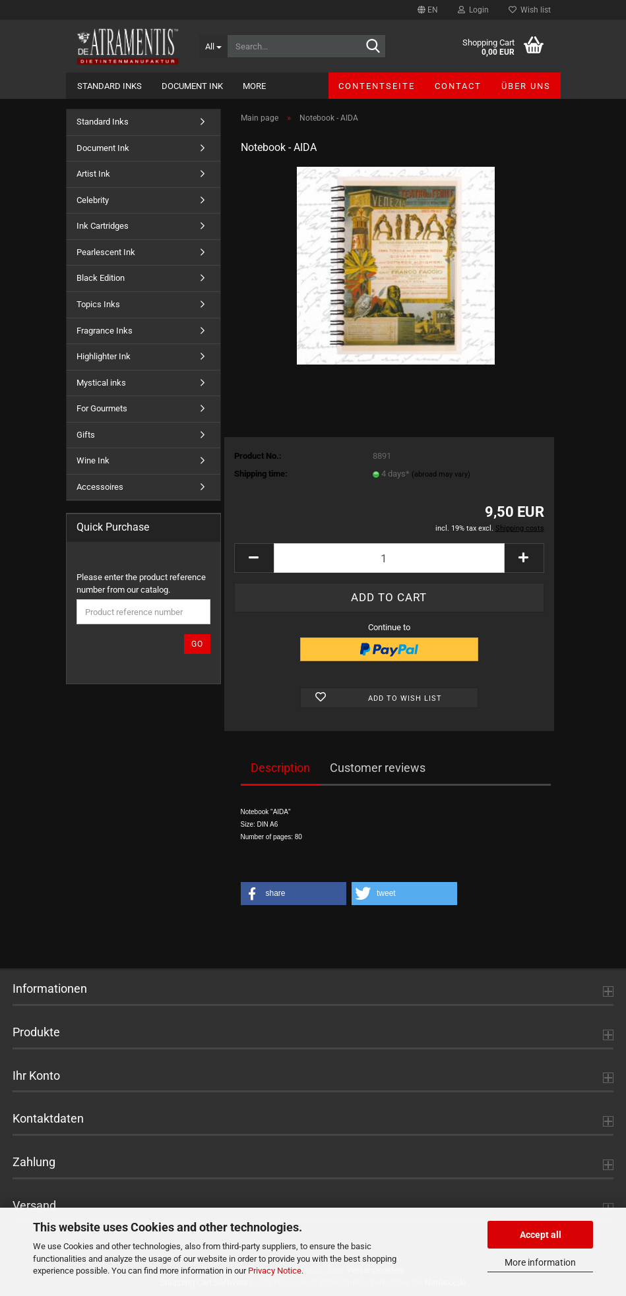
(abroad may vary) (441, 474)
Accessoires (100, 487)
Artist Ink (93, 174)
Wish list (530, 10)
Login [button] (473, 10)
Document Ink (192, 86)
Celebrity (93, 200)
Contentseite (376, 86)
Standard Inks (109, 86)
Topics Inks (98, 304)
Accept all (540, 1234)
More (254, 86)
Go (197, 644)
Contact (458, 86)
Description (280, 768)
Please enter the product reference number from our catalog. (141, 583)
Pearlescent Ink (106, 252)
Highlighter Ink (104, 356)
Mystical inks (101, 383)
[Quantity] (389, 558)
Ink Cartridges (103, 226)
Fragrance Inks (105, 331)
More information (540, 1262)
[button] (428, 10)
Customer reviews (377, 768)
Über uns (526, 86)
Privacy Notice (274, 1271)
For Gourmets (102, 408)
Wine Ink (93, 460)
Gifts (86, 435)
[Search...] (213, 46)
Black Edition (101, 278)
